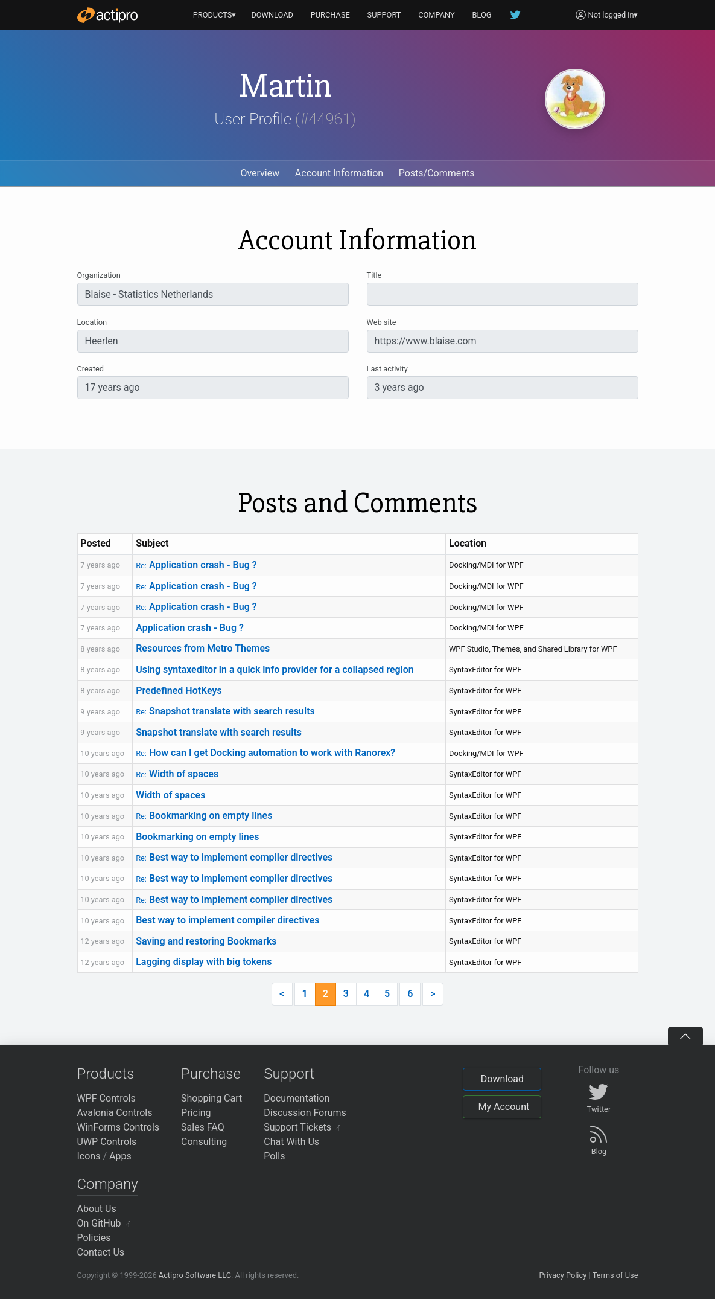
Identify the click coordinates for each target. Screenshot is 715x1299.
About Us (96, 1208)
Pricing (196, 1112)
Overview (259, 173)
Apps (120, 1156)
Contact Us (101, 1252)
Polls (274, 1156)
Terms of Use (615, 1275)
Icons (89, 1156)
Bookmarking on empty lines (204, 815)
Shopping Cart (211, 1098)
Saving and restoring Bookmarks (206, 941)
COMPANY (436, 14)
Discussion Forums (305, 1112)
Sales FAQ (202, 1127)
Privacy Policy (562, 1275)
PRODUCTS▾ (215, 14)
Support (289, 1073)
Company (107, 1184)
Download (502, 1079)
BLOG (482, 14)
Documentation (296, 1098)
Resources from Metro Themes (203, 648)
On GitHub (103, 1223)
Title (374, 275)
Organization (99, 275)
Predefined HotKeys (179, 690)
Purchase (211, 1073)
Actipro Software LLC (195, 1275)
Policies (94, 1237)
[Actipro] (107, 15)
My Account (503, 1106)
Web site (381, 322)
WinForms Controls (118, 1127)
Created (90, 368)
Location (92, 322)
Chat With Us (291, 1141)
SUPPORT (384, 14)
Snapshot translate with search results (225, 711)
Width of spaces (177, 774)
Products (106, 1073)
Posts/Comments (437, 173)
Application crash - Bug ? (196, 565)
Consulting (204, 1141)
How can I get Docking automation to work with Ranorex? (265, 753)
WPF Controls (106, 1098)
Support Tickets (302, 1127)
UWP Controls (107, 1141)
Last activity (387, 368)
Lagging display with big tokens (204, 961)
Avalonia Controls (115, 1112)
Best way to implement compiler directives (234, 857)
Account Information (339, 173)
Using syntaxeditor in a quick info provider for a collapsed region (275, 669)
